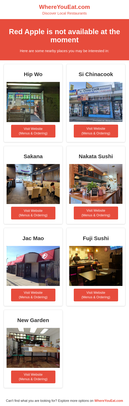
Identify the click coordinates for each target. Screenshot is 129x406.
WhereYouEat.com (108, 401)
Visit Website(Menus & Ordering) (33, 131)
